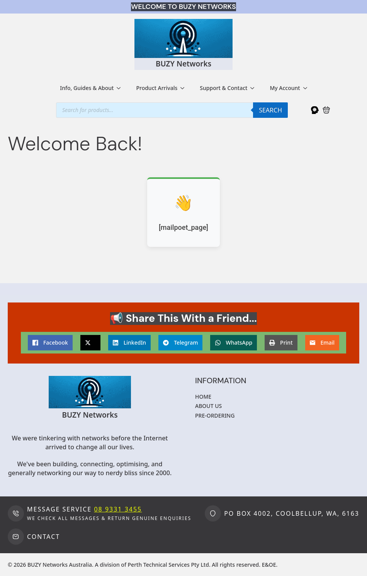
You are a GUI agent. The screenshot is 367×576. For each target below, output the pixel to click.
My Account (285, 88)
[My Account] (315, 110)
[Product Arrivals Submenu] (184, 88)
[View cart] (326, 110)
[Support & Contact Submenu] (254, 88)
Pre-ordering (214, 415)
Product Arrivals (156, 88)
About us (208, 405)
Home (203, 396)
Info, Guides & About (87, 88)
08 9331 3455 (118, 509)
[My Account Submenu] (307, 88)
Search (270, 110)
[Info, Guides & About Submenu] (121, 88)
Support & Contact (223, 88)
